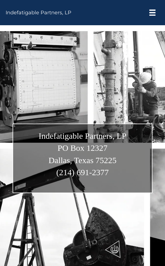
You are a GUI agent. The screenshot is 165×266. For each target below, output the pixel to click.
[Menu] (152, 13)
